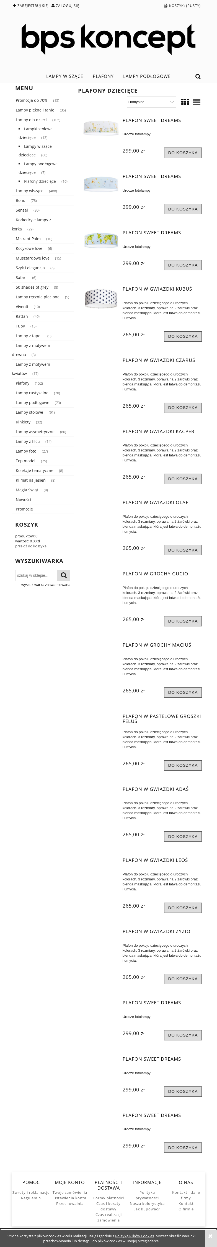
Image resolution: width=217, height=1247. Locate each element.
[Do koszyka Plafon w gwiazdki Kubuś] (183, 336)
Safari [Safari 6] (21, 277)
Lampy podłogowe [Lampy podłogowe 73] (32, 402)
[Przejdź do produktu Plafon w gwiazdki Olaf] (101, 504)
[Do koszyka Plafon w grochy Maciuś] (183, 692)
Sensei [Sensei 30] (22, 210)
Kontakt (186, 1203)
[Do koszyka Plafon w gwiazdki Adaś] (183, 836)
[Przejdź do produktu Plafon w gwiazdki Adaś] (101, 791)
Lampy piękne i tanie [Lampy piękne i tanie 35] (35, 110)
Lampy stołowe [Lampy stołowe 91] (29, 412)
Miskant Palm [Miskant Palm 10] (28, 238)
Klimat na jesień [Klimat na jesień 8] (31, 480)
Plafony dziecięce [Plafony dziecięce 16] (40, 181)
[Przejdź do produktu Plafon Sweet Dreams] (101, 128)
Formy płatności (108, 1197)
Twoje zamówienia (70, 1192)
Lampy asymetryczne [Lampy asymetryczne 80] (35, 431)
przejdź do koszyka (30, 546)
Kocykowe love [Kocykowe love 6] (29, 248)
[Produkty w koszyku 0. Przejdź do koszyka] (183, 5)
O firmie (186, 1209)
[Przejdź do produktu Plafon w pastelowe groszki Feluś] (101, 718)
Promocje (24, 509)
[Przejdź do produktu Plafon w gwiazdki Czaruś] (101, 362)
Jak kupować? (147, 1209)
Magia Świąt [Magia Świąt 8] (27, 489)
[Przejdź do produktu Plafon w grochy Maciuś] (101, 646)
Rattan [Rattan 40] (22, 316)
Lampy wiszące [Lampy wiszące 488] (29, 190)
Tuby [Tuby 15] (20, 326)
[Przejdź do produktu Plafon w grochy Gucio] (101, 575)
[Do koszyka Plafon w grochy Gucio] (183, 621)
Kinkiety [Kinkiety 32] (23, 422)
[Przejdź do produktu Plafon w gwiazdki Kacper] (101, 433)
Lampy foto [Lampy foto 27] (26, 451)
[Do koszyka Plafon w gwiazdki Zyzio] (183, 979)
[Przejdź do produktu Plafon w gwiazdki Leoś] (101, 862)
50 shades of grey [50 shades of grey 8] (32, 287)
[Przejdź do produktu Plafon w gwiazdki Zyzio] (101, 933)
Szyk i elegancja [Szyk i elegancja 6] (30, 267)
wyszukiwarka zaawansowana (45, 584)
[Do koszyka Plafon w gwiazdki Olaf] (183, 550)
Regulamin (31, 1197)
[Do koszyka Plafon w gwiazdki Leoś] (183, 908)
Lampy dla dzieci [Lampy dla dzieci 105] (31, 119)
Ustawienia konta (69, 1197)
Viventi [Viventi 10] (22, 306)
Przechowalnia (70, 1203)
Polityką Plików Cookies (134, 1235)
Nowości (23, 499)
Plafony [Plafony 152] (22, 383)
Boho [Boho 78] (20, 200)
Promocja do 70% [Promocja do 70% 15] (32, 100)
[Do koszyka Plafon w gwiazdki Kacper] (183, 479)
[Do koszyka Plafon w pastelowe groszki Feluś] (183, 765)
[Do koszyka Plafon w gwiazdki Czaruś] (183, 408)
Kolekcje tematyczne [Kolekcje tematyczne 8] (34, 470)
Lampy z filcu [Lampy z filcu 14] (28, 441)
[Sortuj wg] (151, 102)
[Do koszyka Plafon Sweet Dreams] (183, 153)
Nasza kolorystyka (147, 1203)
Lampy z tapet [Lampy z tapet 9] (29, 335)
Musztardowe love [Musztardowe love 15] (33, 258)
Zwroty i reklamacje (31, 1192)
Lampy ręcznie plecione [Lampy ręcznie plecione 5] (38, 296)
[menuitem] (64, 76)
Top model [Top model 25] (25, 460)
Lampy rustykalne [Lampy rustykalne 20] (32, 392)
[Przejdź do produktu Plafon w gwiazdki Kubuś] (101, 298)
